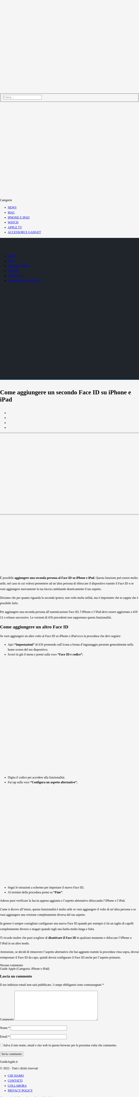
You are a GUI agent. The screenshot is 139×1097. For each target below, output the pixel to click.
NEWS (12, 207)
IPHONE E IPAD (18, 217)
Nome (5, 1028)
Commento (7, 1019)
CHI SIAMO (16, 1075)
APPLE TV (15, 227)
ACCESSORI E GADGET (24, 232)
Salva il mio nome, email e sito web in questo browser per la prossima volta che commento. (60, 1045)
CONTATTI (15, 1080)
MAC (11, 212)
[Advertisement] (69, 545)
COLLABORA (17, 1085)
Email (5, 1036)
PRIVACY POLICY (20, 1090)
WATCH (13, 222)
